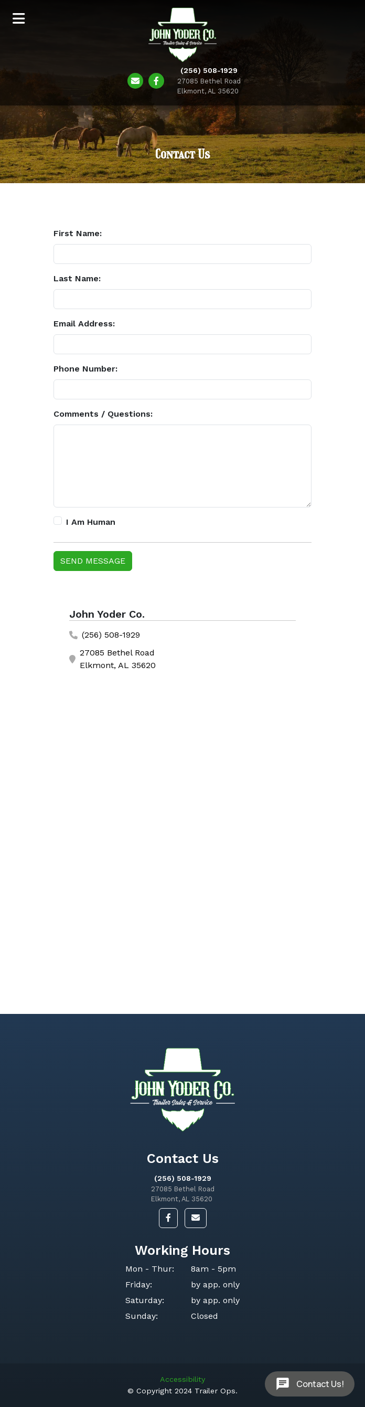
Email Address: (84, 324)
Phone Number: (85, 369)
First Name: (77, 233)
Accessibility (182, 1379)
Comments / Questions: (103, 414)
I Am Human (90, 522)
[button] (168, 1218)
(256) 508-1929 (182, 1178)
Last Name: (77, 278)
